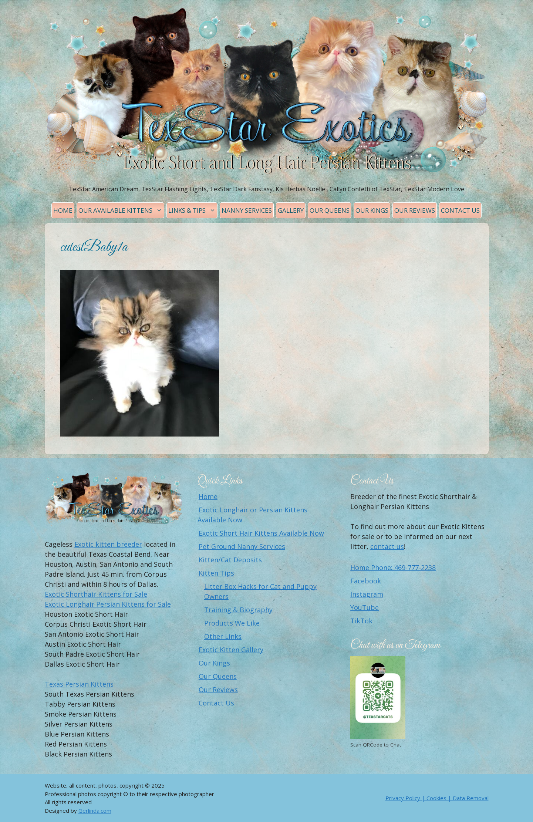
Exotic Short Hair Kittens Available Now (261, 533)
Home (62, 210)
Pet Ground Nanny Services (242, 546)
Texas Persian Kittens (79, 684)
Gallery (291, 210)
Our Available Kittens (121, 210)
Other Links (223, 636)
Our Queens (330, 210)
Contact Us (460, 210)
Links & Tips (192, 210)
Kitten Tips (216, 573)
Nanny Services (247, 210)
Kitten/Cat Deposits (230, 559)
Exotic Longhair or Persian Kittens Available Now (252, 514)
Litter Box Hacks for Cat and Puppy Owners (260, 591)
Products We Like (232, 623)
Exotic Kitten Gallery (231, 649)
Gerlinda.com (94, 810)
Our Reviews (414, 210)
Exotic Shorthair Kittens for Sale (96, 594)
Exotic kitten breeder (108, 544)
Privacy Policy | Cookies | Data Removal (437, 798)
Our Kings (371, 210)
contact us (387, 546)
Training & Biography (238, 609)
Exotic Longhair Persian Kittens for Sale (108, 604)
